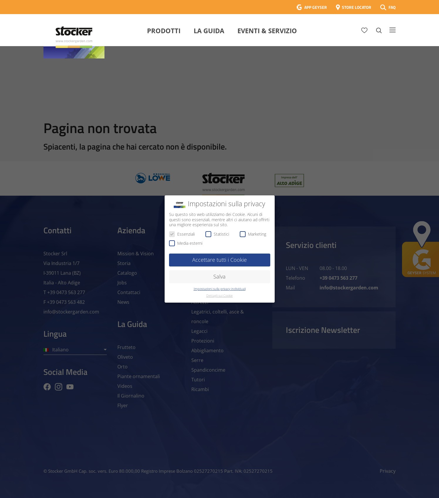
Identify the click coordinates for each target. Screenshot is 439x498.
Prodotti (163, 30)
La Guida (209, 30)
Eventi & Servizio (267, 30)
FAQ (392, 7)
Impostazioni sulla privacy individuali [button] (220, 289)
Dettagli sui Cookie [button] (219, 296)
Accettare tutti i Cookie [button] (219, 259)
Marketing (253, 234)
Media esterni (185, 243)
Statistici (217, 234)
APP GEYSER (315, 7)
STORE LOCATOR (356, 7)
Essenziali (182, 234)
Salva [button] (219, 276)
